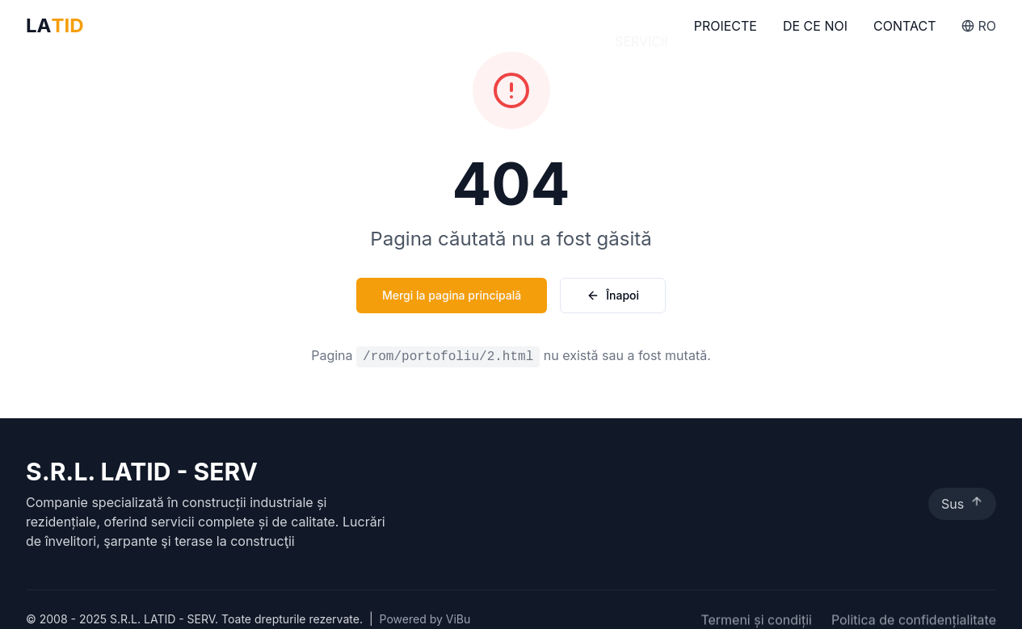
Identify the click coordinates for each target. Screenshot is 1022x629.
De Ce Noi (815, 31)
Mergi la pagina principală (451, 295)
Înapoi (613, 295)
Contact (904, 32)
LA (55, 26)
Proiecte (725, 30)
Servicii (641, 29)
